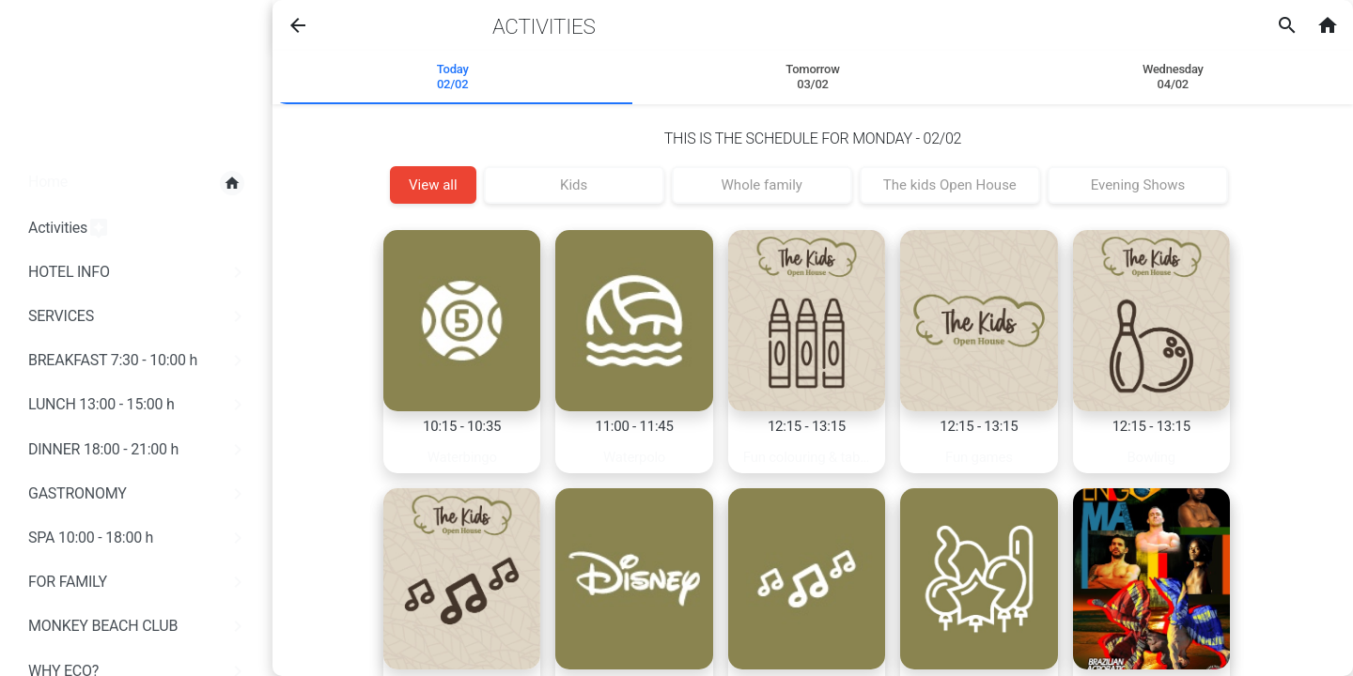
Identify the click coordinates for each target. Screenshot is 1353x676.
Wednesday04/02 (1173, 76)
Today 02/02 (453, 76)
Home (136, 183)
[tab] (452, 78)
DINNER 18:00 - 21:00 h (138, 449)
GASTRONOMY (138, 494)
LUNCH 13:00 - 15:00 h (138, 404)
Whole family (762, 185)
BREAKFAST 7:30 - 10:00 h (138, 360)
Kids (573, 185)
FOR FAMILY (138, 582)
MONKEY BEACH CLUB (138, 626)
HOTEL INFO (138, 272)
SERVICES (138, 316)
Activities (69, 228)
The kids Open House (950, 185)
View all (433, 185)
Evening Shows (1138, 185)
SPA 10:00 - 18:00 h (138, 538)
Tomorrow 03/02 (812, 76)
